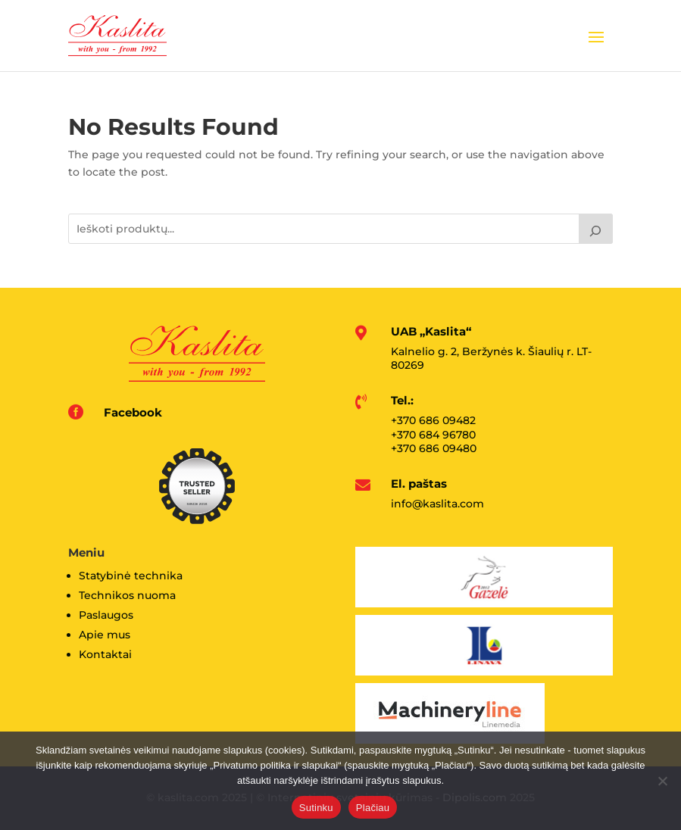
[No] (662, 780)
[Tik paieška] (596, 229)
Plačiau (372, 807)
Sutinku (316, 807)
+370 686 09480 (433, 448)
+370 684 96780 (433, 435)
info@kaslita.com (437, 503)
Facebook (133, 412)
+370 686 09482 (433, 420)
